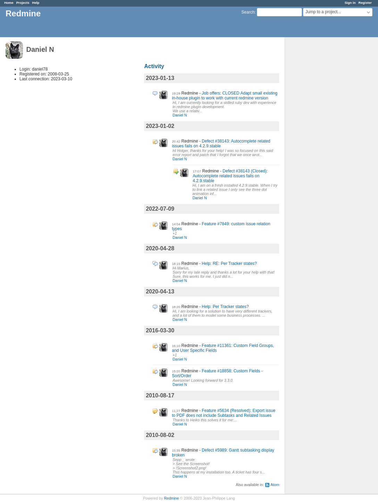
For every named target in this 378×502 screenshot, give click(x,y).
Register (365, 3)
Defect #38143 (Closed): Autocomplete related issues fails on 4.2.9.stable (230, 176)
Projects (23, 3)
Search (247, 12)
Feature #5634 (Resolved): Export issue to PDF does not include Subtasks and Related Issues (223, 413)
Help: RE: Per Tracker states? (229, 263)
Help (36, 3)
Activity (154, 66)
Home (9, 3)
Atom (274, 485)
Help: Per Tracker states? (225, 306)
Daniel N (180, 115)
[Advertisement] (319, 146)
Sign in (350, 3)
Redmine (171, 498)
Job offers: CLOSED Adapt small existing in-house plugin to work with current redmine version (224, 95)
